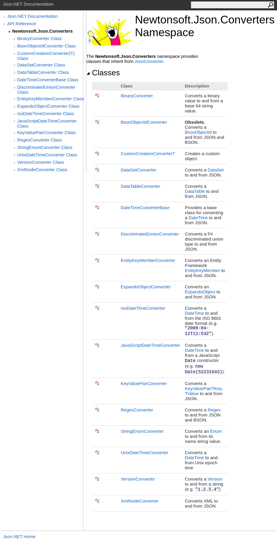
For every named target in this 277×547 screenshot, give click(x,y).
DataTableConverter (140, 186)
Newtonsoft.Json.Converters (42, 31)
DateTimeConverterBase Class (47, 79)
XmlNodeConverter (140, 500)
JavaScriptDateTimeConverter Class (47, 123)
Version (215, 478)
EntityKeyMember (202, 270)
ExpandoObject (200, 291)
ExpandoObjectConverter (146, 286)
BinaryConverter (137, 95)
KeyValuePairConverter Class (46, 132)
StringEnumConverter (142, 431)
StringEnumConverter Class (44, 147)
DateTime (198, 217)
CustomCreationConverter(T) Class (45, 56)
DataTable (195, 191)
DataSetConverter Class (41, 64)
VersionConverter (138, 478)
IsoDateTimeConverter (143, 308)
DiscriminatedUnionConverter (150, 233)
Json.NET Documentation (32, 16)
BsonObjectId (198, 132)
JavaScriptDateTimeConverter (150, 345)
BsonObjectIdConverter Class (46, 45)
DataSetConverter (138, 169)
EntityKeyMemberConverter (148, 260)
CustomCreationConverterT (148, 153)
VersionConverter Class (40, 162)
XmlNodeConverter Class (42, 169)
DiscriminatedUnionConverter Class (46, 90)
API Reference (21, 23)
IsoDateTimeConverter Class (45, 113)
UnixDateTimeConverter (144, 452)
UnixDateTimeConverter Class (47, 154)
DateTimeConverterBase (145, 207)
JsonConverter (149, 61)
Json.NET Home (19, 536)
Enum (216, 431)
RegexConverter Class (39, 139)
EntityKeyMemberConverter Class (50, 98)
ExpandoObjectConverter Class (48, 106)
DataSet (216, 169)
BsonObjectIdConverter (144, 122)
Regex (214, 409)
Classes (103, 72)
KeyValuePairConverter (144, 383)
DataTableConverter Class (43, 72)
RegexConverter (137, 409)
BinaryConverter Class (39, 38)
